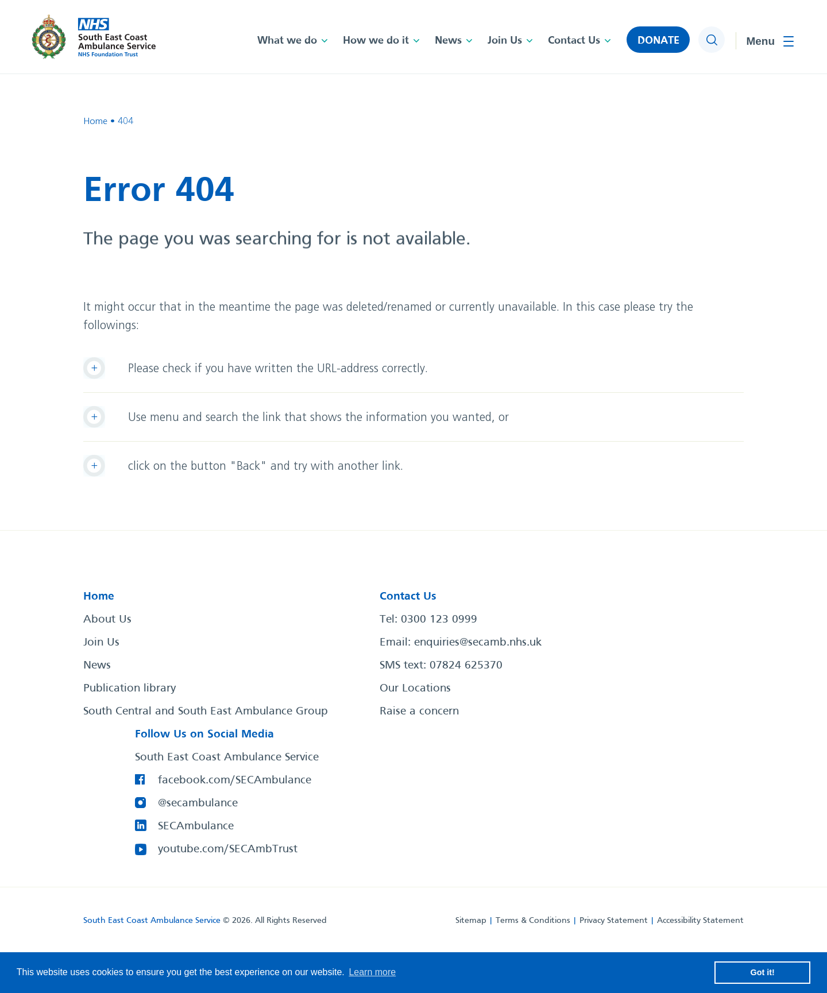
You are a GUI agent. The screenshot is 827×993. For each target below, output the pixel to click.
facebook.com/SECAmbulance (234, 780)
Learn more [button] (372, 972)
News (448, 41)
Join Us (505, 41)
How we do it (376, 41)
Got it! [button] (763, 972)
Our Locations (415, 688)
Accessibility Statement (700, 921)
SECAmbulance (196, 826)
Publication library (129, 688)
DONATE (658, 41)
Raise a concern (419, 711)
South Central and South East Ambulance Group (205, 711)
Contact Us (574, 41)
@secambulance (198, 803)
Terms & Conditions (533, 921)
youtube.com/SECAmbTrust (227, 849)
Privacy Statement (613, 921)
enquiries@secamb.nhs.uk (478, 642)
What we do (287, 41)
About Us (107, 620)
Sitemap (470, 921)
